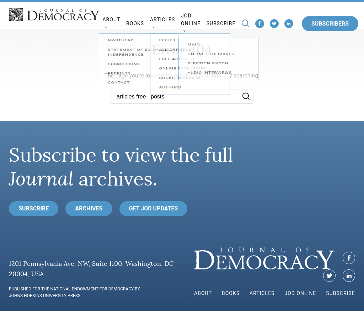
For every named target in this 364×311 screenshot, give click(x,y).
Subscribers (330, 23)
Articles (262, 293)
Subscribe (221, 23)
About (203, 293)
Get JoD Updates (153, 208)
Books (135, 23)
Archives (89, 208)
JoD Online (190, 20)
